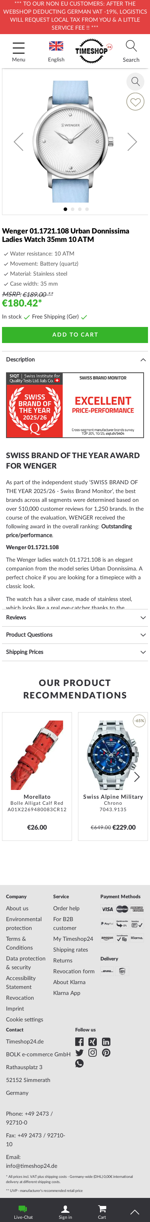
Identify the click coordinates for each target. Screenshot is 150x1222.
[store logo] (94, 51)
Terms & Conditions (19, 943)
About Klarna (69, 982)
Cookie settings (24, 1020)
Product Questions (29, 635)
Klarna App (66, 993)
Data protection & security (26, 963)
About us (17, 908)
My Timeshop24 (73, 939)
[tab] (131, 51)
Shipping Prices (24, 652)
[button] (18, 142)
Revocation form (74, 971)
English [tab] (56, 52)
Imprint (15, 1009)
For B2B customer (64, 924)
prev (13, 776)
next (137, 776)
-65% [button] (139, 721)
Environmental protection (24, 924)
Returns (62, 961)
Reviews (16, 618)
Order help (66, 908)
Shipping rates (70, 950)
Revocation (20, 998)
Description (20, 360)
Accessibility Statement (21, 983)
